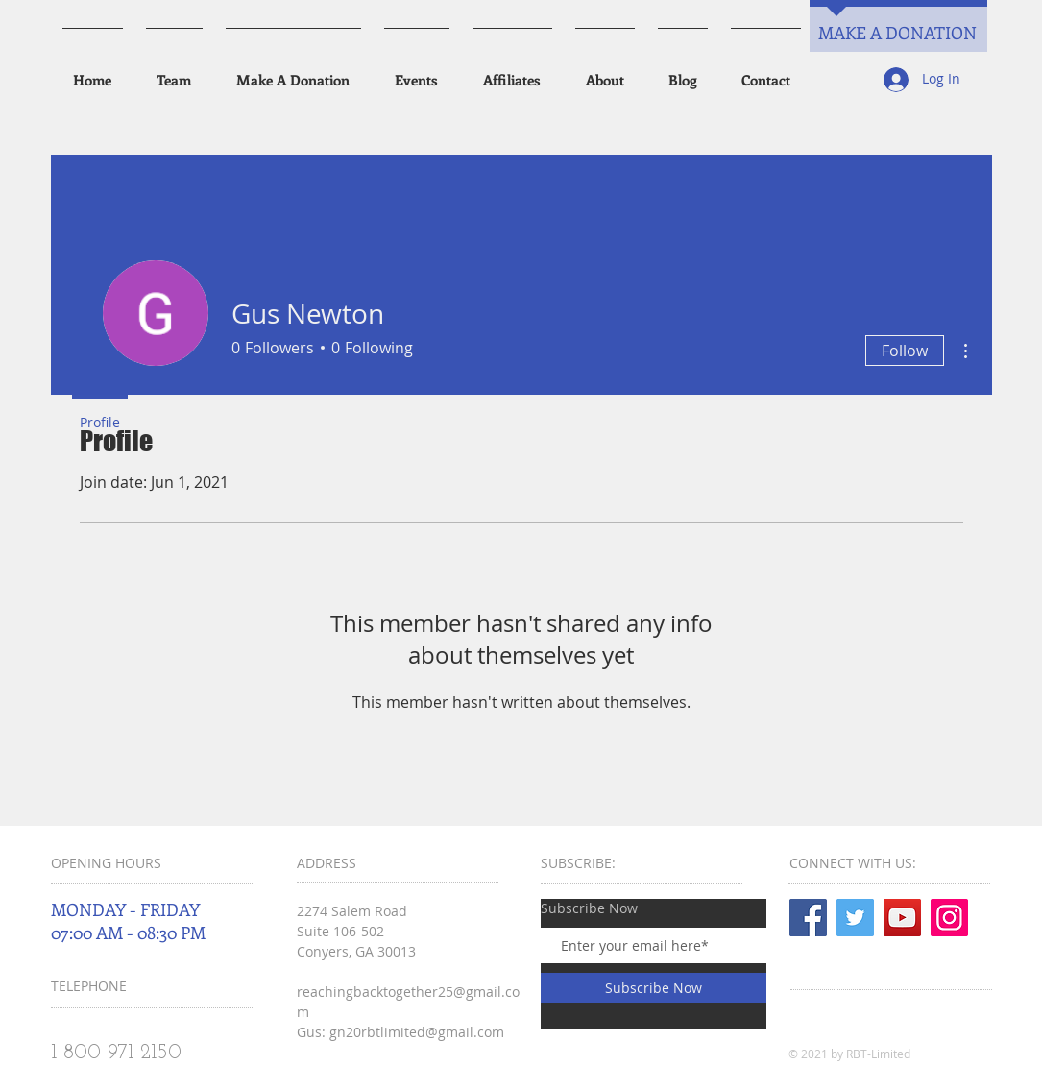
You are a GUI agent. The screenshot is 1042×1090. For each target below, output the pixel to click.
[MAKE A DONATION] (897, 33)
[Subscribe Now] (653, 988)
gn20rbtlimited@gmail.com (416, 1032)
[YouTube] (902, 917)
